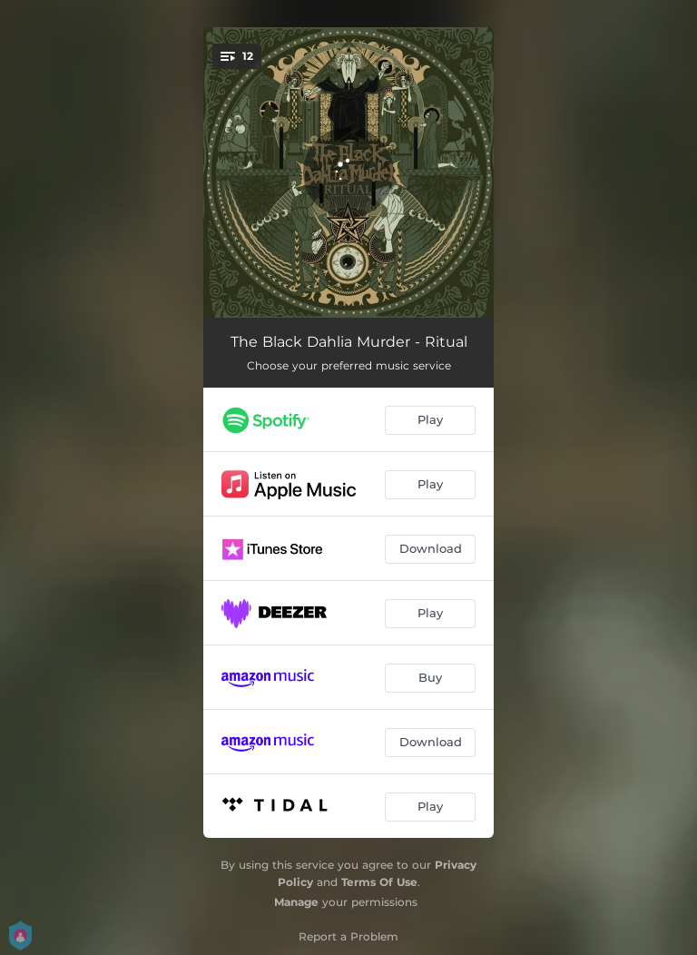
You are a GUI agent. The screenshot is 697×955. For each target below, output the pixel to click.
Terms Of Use (379, 882)
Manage (296, 902)
